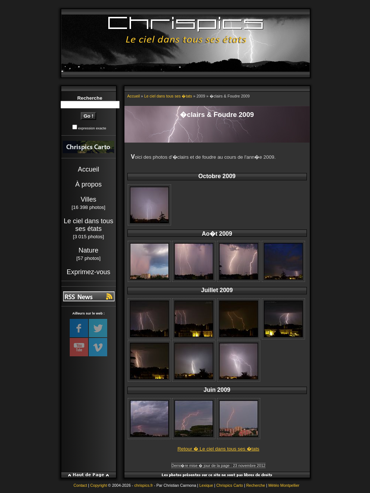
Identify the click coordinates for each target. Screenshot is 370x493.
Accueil (88, 169)
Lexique (206, 485)
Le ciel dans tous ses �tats (168, 96)
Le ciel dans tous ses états (88, 224)
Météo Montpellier (284, 485)
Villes (89, 199)
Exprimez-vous (88, 272)
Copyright (98, 485)
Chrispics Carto (229, 485)
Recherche (255, 485)
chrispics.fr (143, 485)
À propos (88, 184)
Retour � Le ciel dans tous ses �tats (218, 449)
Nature (88, 250)
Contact (80, 485)
